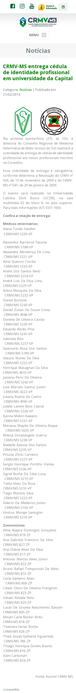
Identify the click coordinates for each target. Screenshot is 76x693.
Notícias (25, 89)
